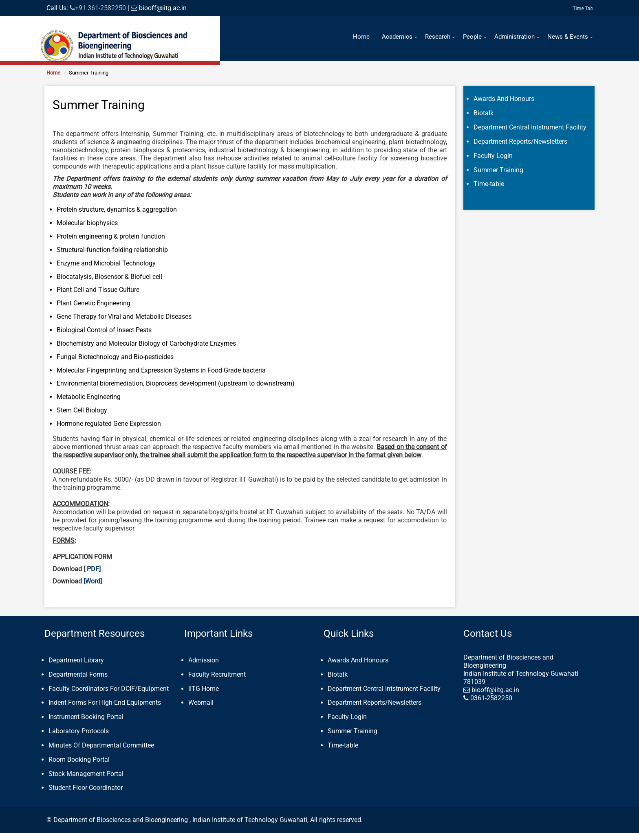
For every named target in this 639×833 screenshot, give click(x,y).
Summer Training (352, 731)
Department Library (76, 660)
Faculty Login (347, 717)
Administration (514, 36)
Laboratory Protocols (78, 731)
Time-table (343, 745)
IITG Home (203, 689)
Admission (203, 660)
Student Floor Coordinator (85, 787)
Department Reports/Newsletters (374, 702)
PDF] (94, 569)
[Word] (92, 581)
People (472, 36)
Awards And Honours (358, 660)
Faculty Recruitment (217, 674)
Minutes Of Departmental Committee (101, 745)
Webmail (201, 702)
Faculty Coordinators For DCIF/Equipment (108, 689)
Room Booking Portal (79, 759)
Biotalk (338, 674)
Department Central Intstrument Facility (384, 689)
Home (361, 36)
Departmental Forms (78, 674)
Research (437, 36)
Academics (397, 36)
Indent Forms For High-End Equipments (104, 702)
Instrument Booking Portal (85, 717)
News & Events (567, 36)
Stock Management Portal (85, 774)
